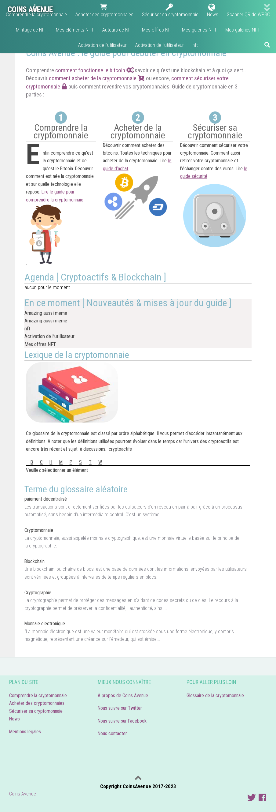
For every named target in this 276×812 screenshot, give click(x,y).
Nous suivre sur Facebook (122, 721)
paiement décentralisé (45, 499)
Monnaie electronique (44, 623)
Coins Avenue (22, 794)
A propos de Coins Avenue (123, 695)
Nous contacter (112, 733)
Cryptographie (37, 593)
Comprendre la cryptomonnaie (38, 695)
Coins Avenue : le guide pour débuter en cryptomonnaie (126, 52)
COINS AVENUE (30, 9)
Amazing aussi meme (45, 313)
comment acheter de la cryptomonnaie (96, 78)
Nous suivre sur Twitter (120, 708)
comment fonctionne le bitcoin (93, 70)
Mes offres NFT (40, 344)
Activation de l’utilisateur (49, 336)
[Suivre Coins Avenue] (251, 797)
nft (27, 328)
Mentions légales (25, 732)
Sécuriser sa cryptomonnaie (36, 711)
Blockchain (34, 561)
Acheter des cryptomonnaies (36, 703)
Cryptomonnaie (38, 530)
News (14, 719)
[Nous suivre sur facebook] (262, 797)
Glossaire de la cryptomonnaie (216, 695)
